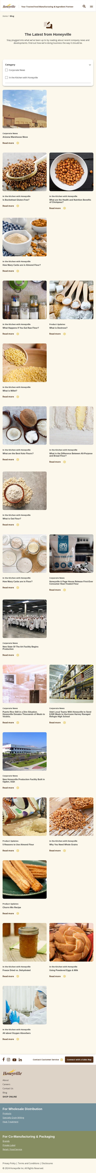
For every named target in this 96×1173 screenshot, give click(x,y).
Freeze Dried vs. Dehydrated (17, 970)
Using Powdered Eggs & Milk (63, 970)
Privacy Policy (9, 1163)
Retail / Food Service (12, 1149)
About (6, 1080)
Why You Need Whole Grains (63, 844)
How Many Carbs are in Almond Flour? (22, 265)
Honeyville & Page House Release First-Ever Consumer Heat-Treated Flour (71, 582)
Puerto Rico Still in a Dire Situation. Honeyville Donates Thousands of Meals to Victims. (24, 714)
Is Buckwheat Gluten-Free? (16, 200)
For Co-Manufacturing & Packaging (29, 1136)
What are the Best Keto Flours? (18, 453)
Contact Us (8, 1088)
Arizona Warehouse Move (15, 137)
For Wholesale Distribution (22, 1109)
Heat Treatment (10, 1121)
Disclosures (47, 1163)
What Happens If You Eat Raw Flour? (21, 328)
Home (5, 16)
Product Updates (57, 324)
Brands (6, 1141)
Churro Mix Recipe (12, 907)
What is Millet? (10, 391)
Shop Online (10, 1096)
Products (7, 1113)
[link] (91, 6)
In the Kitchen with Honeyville (23, 77)
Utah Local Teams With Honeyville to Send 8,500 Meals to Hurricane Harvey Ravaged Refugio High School (70, 714)
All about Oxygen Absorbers (17, 1033)
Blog (12, 16)
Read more (9, 143)
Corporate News (17, 70)
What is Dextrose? (58, 328)
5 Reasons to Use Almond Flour (18, 844)
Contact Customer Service (46, 1059)
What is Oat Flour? (12, 519)
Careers (6, 1084)
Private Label (9, 1145)
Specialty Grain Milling (13, 1117)
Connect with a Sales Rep (79, 1059)
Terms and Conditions (28, 1163)
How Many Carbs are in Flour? (17, 581)
